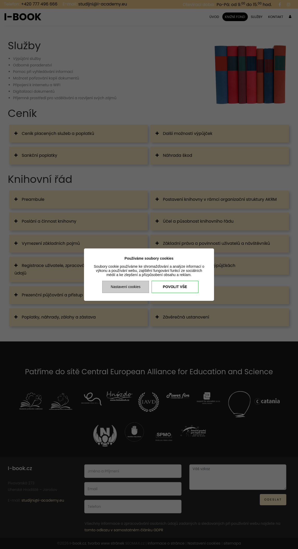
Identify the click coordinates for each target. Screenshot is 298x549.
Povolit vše (175, 287)
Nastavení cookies (125, 287)
